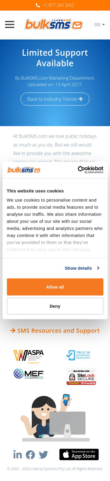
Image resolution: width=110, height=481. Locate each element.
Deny (55, 306)
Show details (78, 268)
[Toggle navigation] (12, 25)
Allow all (55, 286)
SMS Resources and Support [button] (55, 331)
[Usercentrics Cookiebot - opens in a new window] (78, 170)
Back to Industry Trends (55, 99)
